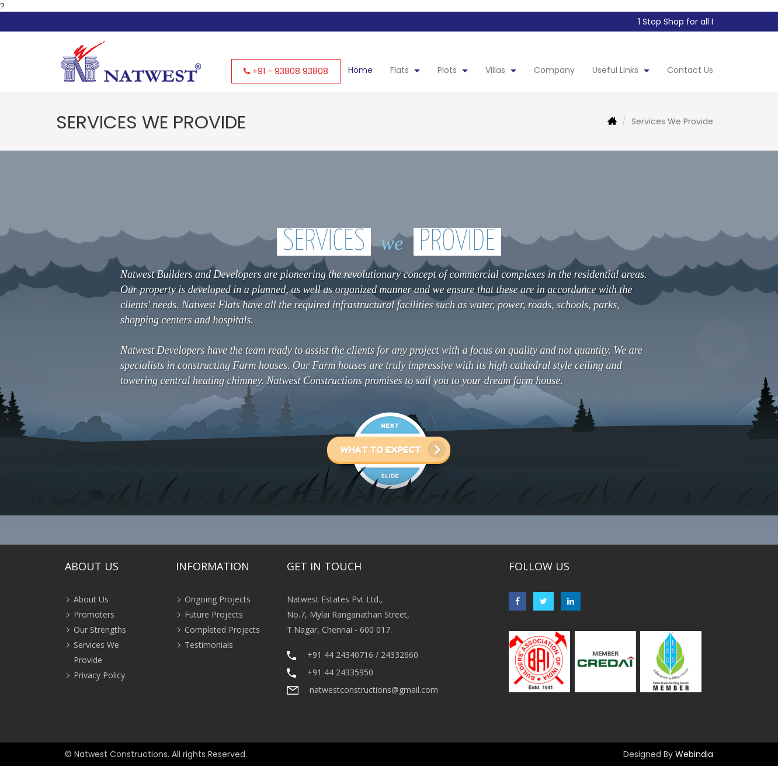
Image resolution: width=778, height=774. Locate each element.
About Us (91, 599)
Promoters (94, 614)
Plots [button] (452, 70)
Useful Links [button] (621, 70)
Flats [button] (405, 70)
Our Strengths (100, 629)
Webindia (694, 754)
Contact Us (690, 70)
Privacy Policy (99, 675)
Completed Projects (222, 629)
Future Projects (214, 614)
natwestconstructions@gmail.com (374, 689)
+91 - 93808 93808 (290, 71)
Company (554, 70)
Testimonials (209, 644)
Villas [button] (500, 70)
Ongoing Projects (218, 599)
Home (360, 70)
